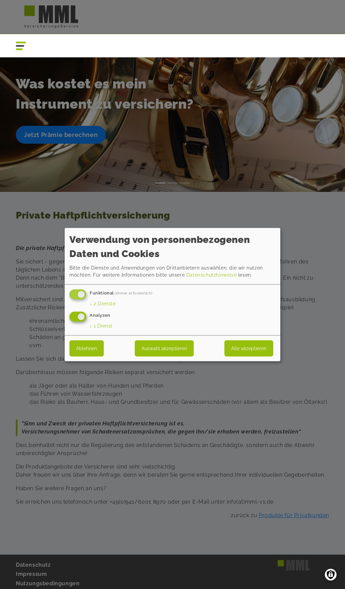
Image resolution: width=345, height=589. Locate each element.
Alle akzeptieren (248, 348)
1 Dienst (101, 325)
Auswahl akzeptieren (164, 348)
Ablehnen (86, 348)
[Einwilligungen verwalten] (331, 575)
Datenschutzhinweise (211, 275)
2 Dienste (103, 303)
